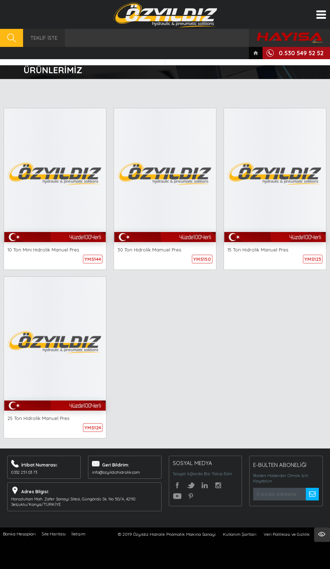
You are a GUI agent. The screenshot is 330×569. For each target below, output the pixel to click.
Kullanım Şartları (239, 534)
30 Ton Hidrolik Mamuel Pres (149, 250)
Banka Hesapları (19, 534)
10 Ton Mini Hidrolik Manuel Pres (43, 250)
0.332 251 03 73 (24, 472)
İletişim (78, 534)
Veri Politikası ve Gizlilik (287, 534)
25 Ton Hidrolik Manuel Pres (38, 418)
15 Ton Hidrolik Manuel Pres (258, 250)
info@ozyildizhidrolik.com (116, 472)
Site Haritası (53, 534)
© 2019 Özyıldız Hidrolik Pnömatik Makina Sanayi (167, 534)
